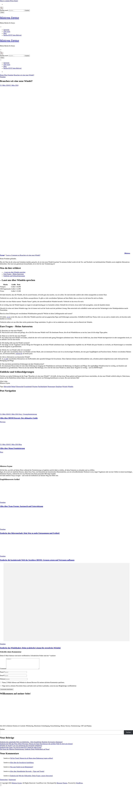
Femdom (3, 77)
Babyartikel (7, 386)
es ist (8, 317)
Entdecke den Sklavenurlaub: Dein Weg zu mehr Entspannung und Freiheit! (30, 533)
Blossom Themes (62, 785)
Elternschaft (20, 386)
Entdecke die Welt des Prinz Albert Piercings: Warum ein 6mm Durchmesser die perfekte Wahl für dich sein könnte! (36, 746)
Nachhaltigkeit (42, 386)
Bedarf (13, 386)
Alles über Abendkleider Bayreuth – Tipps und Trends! (27, 773)
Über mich (6, 31)
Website (2, 681)
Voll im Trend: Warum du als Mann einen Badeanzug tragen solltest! (31, 760)
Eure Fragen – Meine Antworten (13, 274)
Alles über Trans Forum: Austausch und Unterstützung (21, 506)
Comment (3, 671)
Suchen (2, 731)
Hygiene (35, 386)
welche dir (19, 353)
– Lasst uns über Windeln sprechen (14, 272)
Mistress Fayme (9, 17)
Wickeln (64, 386)
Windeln (70, 386)
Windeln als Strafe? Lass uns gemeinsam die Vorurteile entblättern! (21, 748)
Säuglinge (59, 386)
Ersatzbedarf (28, 386)
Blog (5, 33)
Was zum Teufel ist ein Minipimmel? (21, 769)
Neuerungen (51, 386)
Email (2, 677)
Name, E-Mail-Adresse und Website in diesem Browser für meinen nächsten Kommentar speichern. (33, 684)
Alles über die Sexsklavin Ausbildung (22, 765)
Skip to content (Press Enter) (9, 1)
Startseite (6, 30)
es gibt (6, 359)
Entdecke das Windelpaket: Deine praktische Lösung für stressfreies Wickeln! (30, 648)
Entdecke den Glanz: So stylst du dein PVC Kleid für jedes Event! (20, 749)
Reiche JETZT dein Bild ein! (12, 35)
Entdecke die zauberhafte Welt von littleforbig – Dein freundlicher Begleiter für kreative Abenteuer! (31, 744)
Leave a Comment (23, 255)
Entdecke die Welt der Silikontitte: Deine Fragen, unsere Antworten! (31, 778)
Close (2, 12)
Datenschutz (4, 782)
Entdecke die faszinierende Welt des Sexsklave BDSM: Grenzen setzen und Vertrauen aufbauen (37, 560)
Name (2, 674)
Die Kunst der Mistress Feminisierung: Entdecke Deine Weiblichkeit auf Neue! (25, 751)
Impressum (12, 782)
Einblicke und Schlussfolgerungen (14, 276)
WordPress (79, 785)
